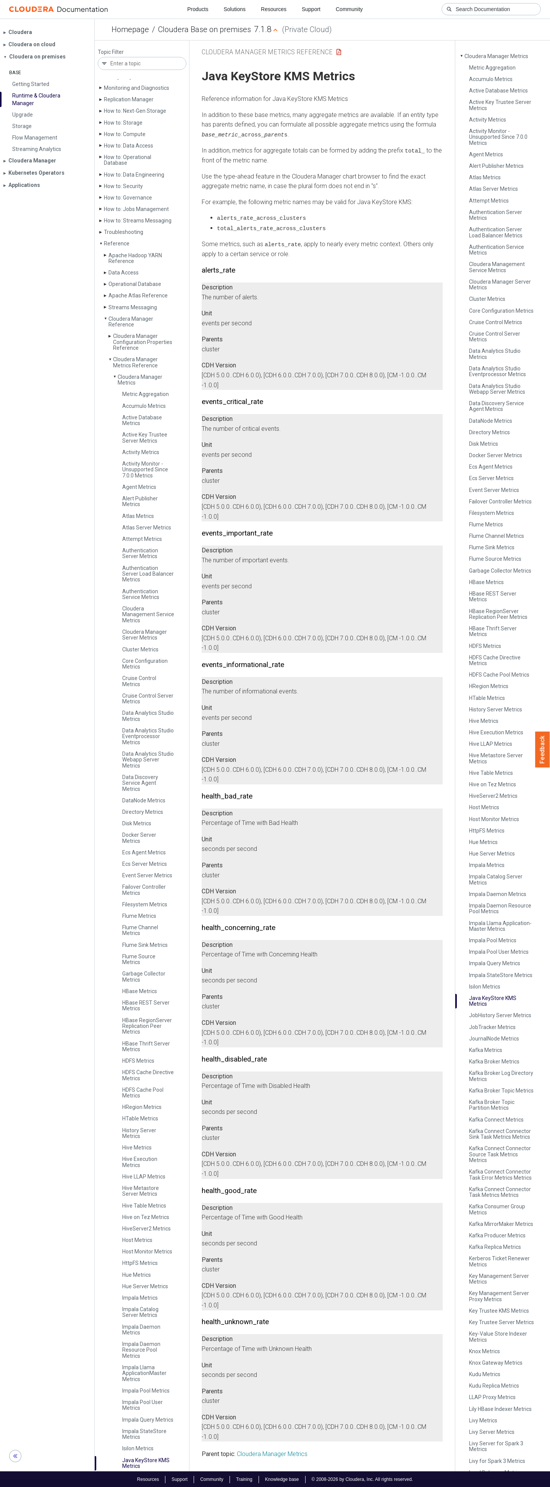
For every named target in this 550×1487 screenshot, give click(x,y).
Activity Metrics (140, 452)
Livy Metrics (483, 1420)
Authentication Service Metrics (140, 594)
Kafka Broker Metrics (494, 1061)
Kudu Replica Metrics (494, 1386)
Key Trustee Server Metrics (501, 1322)
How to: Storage (123, 123)
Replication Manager (129, 99)
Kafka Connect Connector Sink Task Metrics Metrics (500, 1134)
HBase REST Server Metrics (146, 1005)
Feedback (542, 749)
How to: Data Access (128, 146)
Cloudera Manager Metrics (140, 380)
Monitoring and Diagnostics (136, 88)
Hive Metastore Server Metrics (140, 1191)
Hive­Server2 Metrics (146, 1229)
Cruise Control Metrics (139, 681)
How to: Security (123, 186)
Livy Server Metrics (491, 1432)
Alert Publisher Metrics (140, 501)
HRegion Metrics (142, 1107)
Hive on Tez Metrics (145, 1217)
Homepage (130, 29)
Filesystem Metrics (144, 904)
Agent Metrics (139, 487)
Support (311, 9)
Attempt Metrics (142, 539)
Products (197, 9)
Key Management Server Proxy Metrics (499, 1296)
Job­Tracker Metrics (492, 1027)
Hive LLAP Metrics (143, 1177)
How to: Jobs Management (136, 209)
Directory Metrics (142, 812)
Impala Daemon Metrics (141, 1330)
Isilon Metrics (138, 1448)
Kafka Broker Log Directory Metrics (501, 1076)
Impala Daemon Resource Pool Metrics (141, 1350)
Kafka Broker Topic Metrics (501, 1091)
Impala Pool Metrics (146, 1391)
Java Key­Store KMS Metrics (146, 1463)
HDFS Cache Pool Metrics (142, 1093)
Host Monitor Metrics (147, 1251)
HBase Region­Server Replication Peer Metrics (147, 1026)
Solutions (234, 9)
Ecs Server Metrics (144, 864)
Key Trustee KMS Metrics (499, 1311)
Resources (273, 9)
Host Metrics (137, 1240)
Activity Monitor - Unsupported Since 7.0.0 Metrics (145, 470)
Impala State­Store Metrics (144, 1434)
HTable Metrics (140, 1118)
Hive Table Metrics (144, 1206)
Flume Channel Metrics (140, 930)
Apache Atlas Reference (138, 295)
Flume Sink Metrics (145, 945)
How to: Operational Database (127, 160)
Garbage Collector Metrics (143, 976)
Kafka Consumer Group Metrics (497, 1209)
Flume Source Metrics (138, 959)
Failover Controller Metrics (144, 890)
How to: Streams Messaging (137, 221)
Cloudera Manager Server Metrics (144, 635)
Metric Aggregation (145, 394)
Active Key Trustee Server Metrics (144, 437)
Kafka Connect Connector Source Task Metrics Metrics (500, 1154)
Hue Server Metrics (145, 1286)
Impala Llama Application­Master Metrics (144, 1373)
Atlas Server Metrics (146, 527)
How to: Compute (125, 134)
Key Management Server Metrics (499, 1279)
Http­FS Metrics (140, 1263)
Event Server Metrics (147, 875)
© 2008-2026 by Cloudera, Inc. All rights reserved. (362, 1478)
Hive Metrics (137, 1147)
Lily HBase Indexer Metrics (500, 1409)
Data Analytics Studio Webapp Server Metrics (148, 760)
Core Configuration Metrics (145, 664)
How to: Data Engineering (134, 175)
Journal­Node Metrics (494, 1039)
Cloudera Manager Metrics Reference (135, 362)
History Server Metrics (139, 1133)
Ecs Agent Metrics (144, 852)
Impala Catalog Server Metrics (140, 1312)
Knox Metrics (484, 1351)
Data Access (123, 272)
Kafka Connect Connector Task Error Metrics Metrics (500, 1174)
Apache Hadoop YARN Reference (135, 258)
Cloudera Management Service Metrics (148, 614)
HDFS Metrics (138, 1061)
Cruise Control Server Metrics (147, 699)
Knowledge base (282, 1478)
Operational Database (134, 284)
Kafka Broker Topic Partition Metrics (491, 1105)
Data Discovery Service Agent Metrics (140, 783)
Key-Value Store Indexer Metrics (498, 1337)
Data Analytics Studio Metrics (148, 716)
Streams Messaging (132, 307)
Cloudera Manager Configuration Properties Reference (142, 342)
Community (349, 9)
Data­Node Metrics (143, 800)
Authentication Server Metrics (140, 553)
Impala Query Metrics (147, 1420)
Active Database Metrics (142, 420)
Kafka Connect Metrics (496, 1120)
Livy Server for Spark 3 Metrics (496, 1446)
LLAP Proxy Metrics (492, 1397)
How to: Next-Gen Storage (135, 111)
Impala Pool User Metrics (142, 1405)
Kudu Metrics (484, 1374)
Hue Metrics (136, 1275)
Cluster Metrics (140, 649)
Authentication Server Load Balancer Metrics (148, 574)
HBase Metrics (139, 991)
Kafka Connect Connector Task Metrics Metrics (500, 1192)
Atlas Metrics (138, 516)
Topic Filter (111, 52)
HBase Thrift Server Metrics (146, 1046)
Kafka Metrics (485, 1050)
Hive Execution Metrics (139, 1162)
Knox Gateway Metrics (495, 1363)
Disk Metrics (136, 823)
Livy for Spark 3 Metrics (497, 1461)
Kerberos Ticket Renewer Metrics (499, 1261)
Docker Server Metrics (139, 838)
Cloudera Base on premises (204, 29)
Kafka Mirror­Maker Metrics (501, 1224)
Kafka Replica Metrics (495, 1247)
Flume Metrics (139, 916)
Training (244, 1478)
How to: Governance (128, 198)
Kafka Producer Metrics (497, 1235)
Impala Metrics (140, 1298)
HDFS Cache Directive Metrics (148, 1075)
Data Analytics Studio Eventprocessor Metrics (148, 736)
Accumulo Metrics (144, 406)
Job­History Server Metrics (500, 1015)
